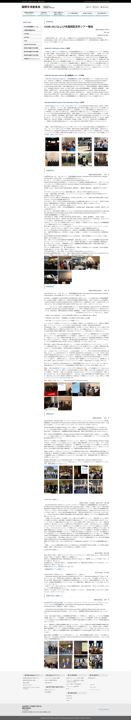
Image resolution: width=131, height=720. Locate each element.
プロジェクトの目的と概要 (52, 678)
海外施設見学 (91, 678)
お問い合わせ (93, 687)
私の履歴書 (48, 692)
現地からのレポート (50, 690)
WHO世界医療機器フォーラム (31, 26)
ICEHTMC (26, 37)
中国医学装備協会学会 (29, 30)
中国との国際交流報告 (51, 680)
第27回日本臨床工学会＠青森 (31, 51)
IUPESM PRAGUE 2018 (30, 44)
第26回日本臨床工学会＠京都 (31, 55)
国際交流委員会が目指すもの (31, 678)
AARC (25, 41)
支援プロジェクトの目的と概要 (75, 678)
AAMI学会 (26, 33)
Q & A (68, 688)
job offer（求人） (28, 685)
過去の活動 (26, 682)
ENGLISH (92, 684)
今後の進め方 (48, 682)
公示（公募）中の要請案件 (73, 684)
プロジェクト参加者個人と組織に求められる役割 (75, 681)
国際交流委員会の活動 (29, 680)
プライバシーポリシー (95, 689)
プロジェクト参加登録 (72, 686)
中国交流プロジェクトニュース (31, 58)
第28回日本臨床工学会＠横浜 (31, 48)
